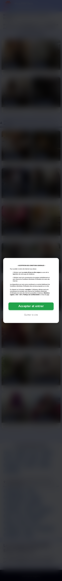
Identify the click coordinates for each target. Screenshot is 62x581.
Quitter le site (31, 315)
